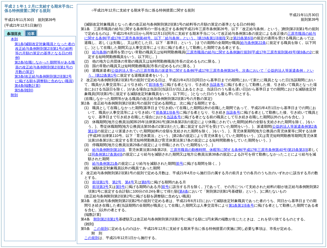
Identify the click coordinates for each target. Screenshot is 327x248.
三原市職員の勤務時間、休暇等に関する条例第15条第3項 (239, 150)
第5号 (120, 187)
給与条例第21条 (105, 163)
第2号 (116, 182)
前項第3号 (100, 187)
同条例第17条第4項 (106, 154)
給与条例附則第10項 (108, 150)
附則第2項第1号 (106, 219)
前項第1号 (100, 182)
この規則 (101, 229)
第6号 (145, 182)
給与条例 (99, 52)
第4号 (129, 182)
